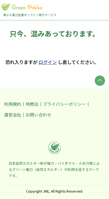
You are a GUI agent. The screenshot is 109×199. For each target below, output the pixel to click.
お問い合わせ (38, 114)
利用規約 (12, 104)
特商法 (32, 104)
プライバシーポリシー (64, 104)
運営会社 (12, 114)
